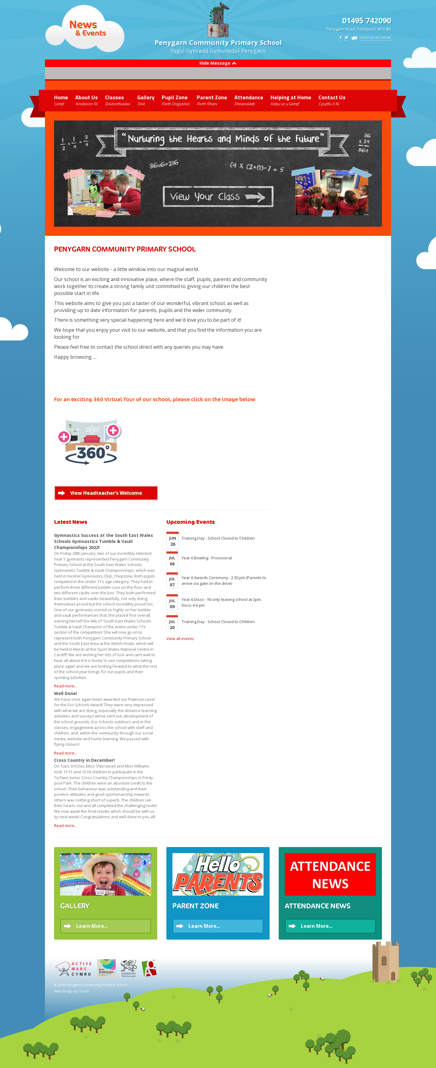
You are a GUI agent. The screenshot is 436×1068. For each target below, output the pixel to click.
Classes (117, 100)
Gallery (146, 100)
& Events (90, 33)
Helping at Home (291, 100)
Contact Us (332, 100)
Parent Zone (212, 100)
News (83, 24)
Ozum (84, 991)
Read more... (65, 686)
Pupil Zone (175, 100)
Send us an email (375, 37)
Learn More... (92, 926)
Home (61, 100)
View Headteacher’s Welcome (106, 493)
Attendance (248, 100)
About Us (86, 100)
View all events (180, 638)
